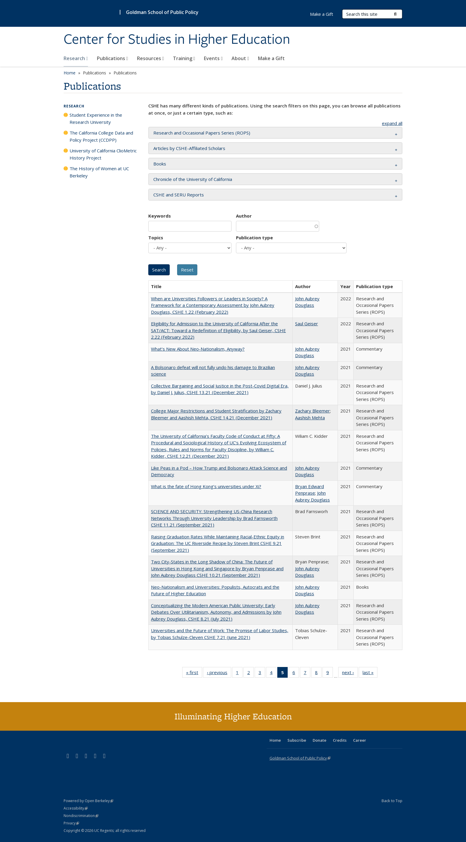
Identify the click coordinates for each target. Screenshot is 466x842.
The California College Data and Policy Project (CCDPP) (101, 136)
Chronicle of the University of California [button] (192, 179)
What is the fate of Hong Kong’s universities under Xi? (206, 486)
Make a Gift (271, 58)
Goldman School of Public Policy (162, 12)
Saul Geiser (306, 324)
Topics (155, 237)
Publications (112, 58)
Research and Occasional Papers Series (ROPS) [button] (201, 133)
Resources (150, 58)
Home (69, 73)
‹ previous (219, 673)
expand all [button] (392, 123)
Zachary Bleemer (312, 411)
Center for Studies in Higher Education (177, 40)
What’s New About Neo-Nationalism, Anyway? (198, 349)
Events (213, 58)
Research (76, 58)
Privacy (71, 823)
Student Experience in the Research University (96, 118)
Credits (340, 740)
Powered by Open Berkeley (88, 800)
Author (244, 216)
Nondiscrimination (81, 815)
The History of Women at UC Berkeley (99, 172)
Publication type (254, 237)
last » (370, 673)
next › (350, 673)
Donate (319, 740)
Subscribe (296, 740)
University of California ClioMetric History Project (103, 154)
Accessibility (76, 808)
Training (184, 58)
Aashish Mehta (310, 418)
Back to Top (392, 800)
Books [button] (159, 164)
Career (359, 740)
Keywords (159, 216)
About (240, 58)
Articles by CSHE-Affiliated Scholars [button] (189, 148)
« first (194, 673)
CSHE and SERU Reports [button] (178, 195)
